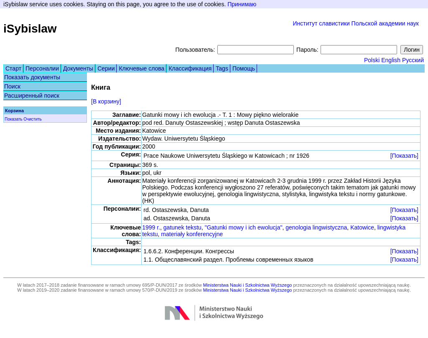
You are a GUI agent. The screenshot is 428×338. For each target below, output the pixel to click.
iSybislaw (30, 28)
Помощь (243, 68)
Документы (78, 68)
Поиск (12, 86)
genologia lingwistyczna (316, 227)
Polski (372, 60)
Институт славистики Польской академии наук (356, 23)
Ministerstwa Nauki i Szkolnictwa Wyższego (247, 285)
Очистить (32, 119)
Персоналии (42, 68)
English (390, 60)
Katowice (362, 227)
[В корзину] (106, 101)
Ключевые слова (141, 68)
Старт (13, 68)
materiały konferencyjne (192, 234)
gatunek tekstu (182, 227)
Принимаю (241, 4)
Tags (222, 68)
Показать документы (32, 77)
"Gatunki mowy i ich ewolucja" (244, 227)
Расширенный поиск (31, 95)
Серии (106, 68)
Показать (14, 119)
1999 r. (151, 227)
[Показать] (404, 155)
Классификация (189, 68)
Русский (413, 60)
